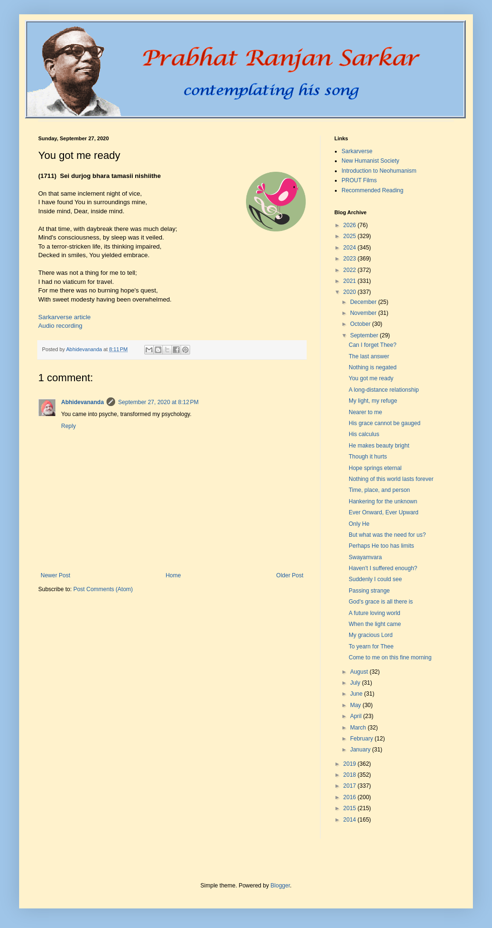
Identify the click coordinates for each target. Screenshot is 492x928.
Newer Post (55, 575)
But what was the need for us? (387, 535)
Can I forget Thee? (372, 345)
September (365, 335)
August (360, 671)
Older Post (289, 575)
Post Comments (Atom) (103, 589)
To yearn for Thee (371, 646)
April (356, 716)
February (362, 738)
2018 (350, 775)
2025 (350, 236)
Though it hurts (368, 456)
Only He (359, 524)
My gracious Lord (371, 635)
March (359, 727)
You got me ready (371, 378)
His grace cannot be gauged (384, 423)
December (364, 302)
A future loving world (374, 613)
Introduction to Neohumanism (379, 170)
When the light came (375, 624)
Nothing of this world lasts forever (391, 479)
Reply (68, 426)
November (364, 313)
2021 (350, 281)
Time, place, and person (379, 490)
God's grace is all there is (381, 601)
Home (173, 575)
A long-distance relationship (384, 389)
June (357, 693)
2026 (350, 225)
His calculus (364, 434)
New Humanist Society (370, 160)
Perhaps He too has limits (381, 545)
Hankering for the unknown (383, 501)
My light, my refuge (373, 400)
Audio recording (60, 325)
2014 (350, 819)
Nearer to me (365, 412)
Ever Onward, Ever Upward (383, 512)
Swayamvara (365, 557)
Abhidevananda (82, 402)
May (356, 705)
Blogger (280, 885)
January (361, 749)
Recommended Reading (372, 190)
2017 (350, 785)
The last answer (369, 356)
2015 (350, 808)
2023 (350, 258)
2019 (350, 764)
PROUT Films (359, 180)
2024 (350, 247)
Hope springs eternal (375, 468)
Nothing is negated (372, 367)
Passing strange (369, 590)
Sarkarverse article (64, 317)
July (356, 682)
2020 (350, 292)
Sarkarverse (357, 151)
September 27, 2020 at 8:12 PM (158, 402)
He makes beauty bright (379, 445)
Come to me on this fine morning (390, 657)
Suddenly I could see (375, 579)
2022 (350, 270)
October (361, 324)
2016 (350, 797)
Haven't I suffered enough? (383, 568)
